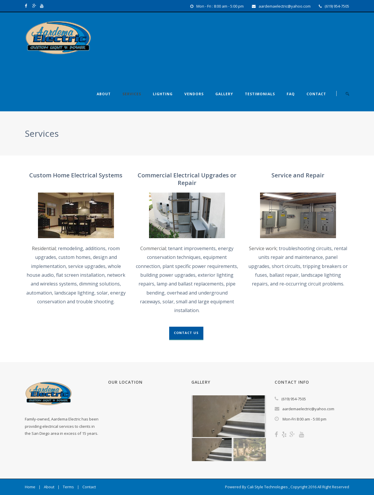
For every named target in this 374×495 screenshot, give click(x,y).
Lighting (163, 93)
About (104, 93)
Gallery (224, 93)
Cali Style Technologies (267, 486)
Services (131, 93)
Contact (316, 93)
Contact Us (186, 332)
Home (30, 486)
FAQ (291, 93)
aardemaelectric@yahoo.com (285, 6)
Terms (68, 486)
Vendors (194, 93)
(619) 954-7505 (337, 6)
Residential (44, 248)
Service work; (263, 248)
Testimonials (260, 93)
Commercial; (153, 248)
